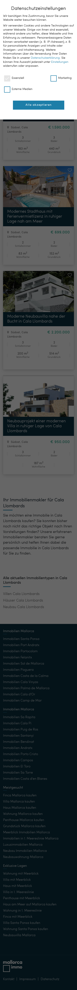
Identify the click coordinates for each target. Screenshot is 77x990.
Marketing (61, 78)
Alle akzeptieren (38, 105)
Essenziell (14, 78)
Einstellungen (59, 62)
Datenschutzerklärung (45, 57)
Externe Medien (18, 89)
